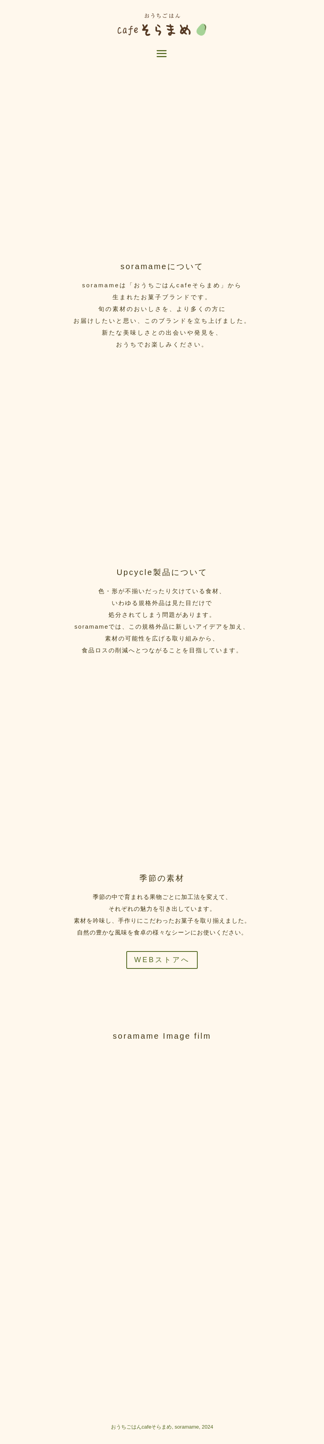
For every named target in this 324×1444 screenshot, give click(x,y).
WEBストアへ (162, 960)
